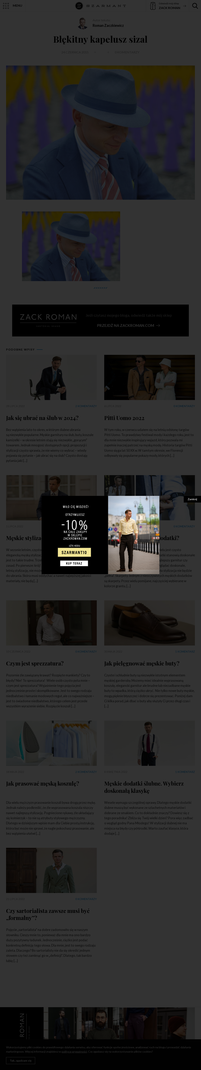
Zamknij (192, 499)
